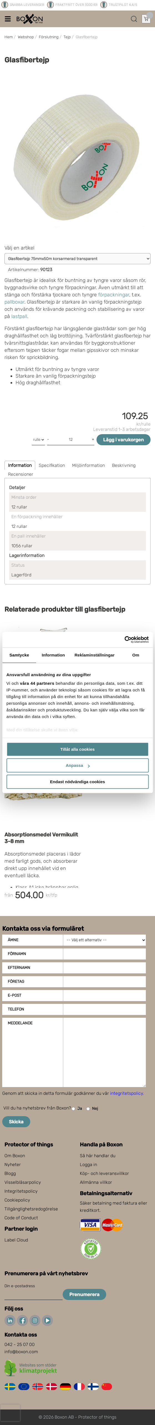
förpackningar (113, 295)
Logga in (88, 1164)
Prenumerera (84, 1294)
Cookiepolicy (17, 1200)
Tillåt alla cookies (77, 749)
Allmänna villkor (96, 1182)
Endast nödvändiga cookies (77, 781)
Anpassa (78, 765)
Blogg (10, 1173)
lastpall (19, 316)
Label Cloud (16, 1240)
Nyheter (12, 1164)
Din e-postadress (19, 1286)
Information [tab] (53, 655)
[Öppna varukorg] (146, 18)
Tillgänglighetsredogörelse (31, 1209)
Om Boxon (14, 1155)
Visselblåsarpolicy (22, 1182)
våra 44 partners (37, 683)
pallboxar (14, 302)
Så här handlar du (97, 1155)
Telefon (16, 1009)
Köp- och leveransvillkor (104, 1173)
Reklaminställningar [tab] (95, 655)
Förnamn (17, 953)
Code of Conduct (21, 1217)
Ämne (13, 940)
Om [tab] (135, 655)
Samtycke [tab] (19, 655)
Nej (92, 1108)
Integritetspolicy (21, 1191)
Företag (16, 981)
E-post (14, 995)
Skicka (16, 1121)
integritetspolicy (126, 1093)
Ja (77, 1108)
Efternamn (19, 967)
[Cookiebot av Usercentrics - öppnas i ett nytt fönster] (124, 639)
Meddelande (20, 1023)
